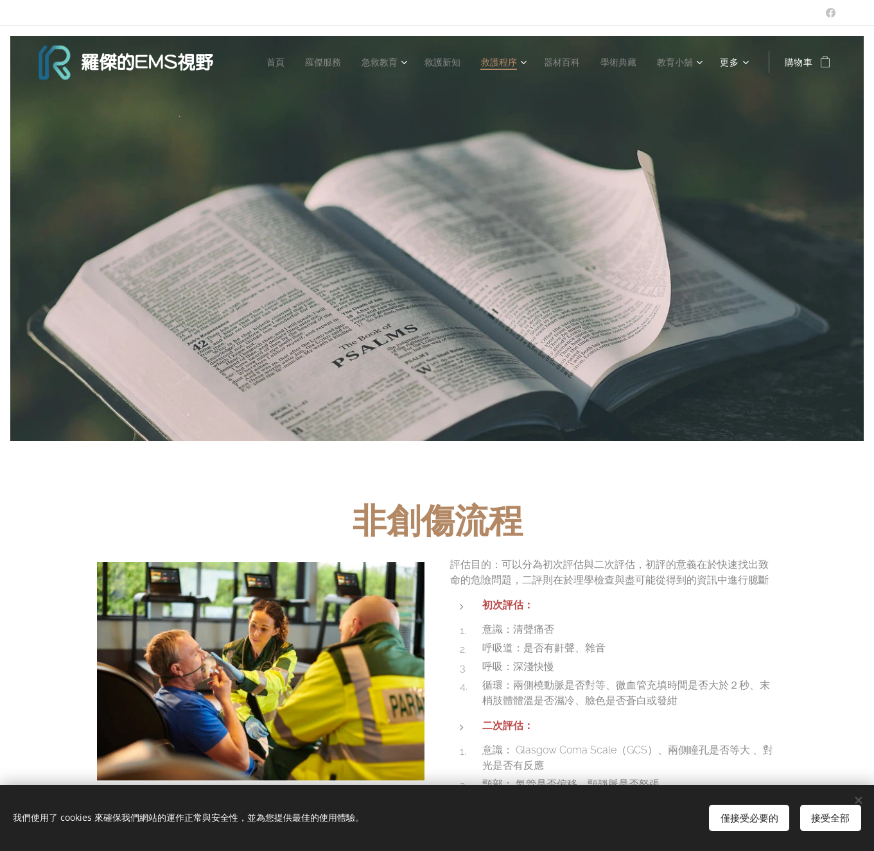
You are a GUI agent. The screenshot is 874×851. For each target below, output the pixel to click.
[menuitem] (263, 62)
